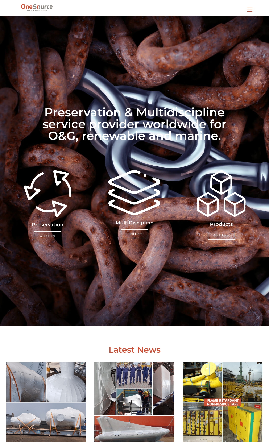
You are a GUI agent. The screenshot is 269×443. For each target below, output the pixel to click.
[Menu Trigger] (250, 9)
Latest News (135, 350)
